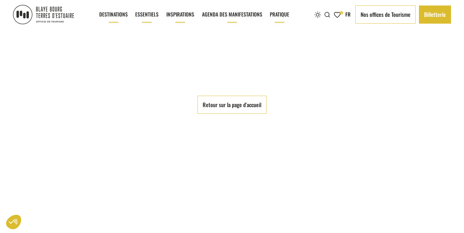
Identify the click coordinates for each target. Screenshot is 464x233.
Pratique (279, 19)
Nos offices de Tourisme (385, 14)
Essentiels (147, 19)
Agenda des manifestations (232, 19)
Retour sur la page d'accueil (232, 207)
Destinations (113, 19)
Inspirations (180, 19)
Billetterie (435, 14)
